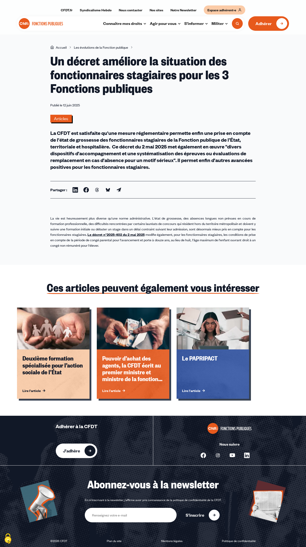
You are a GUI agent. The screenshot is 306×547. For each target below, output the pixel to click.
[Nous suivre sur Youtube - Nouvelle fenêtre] (232, 455)
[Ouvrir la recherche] (237, 23)
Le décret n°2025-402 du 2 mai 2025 (115, 234)
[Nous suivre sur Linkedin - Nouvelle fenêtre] (247, 455)
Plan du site (114, 541)
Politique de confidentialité (239, 541)
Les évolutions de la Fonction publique (101, 47)
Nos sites (156, 10)
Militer (219, 23)
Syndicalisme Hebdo (96, 10)
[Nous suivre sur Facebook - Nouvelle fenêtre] (203, 455)
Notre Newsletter (183, 10)
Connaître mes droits (125, 23)
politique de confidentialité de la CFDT (197, 500)
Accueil (58, 47)
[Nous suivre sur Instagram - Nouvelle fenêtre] (218, 455)
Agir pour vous (165, 23)
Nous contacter (130, 10)
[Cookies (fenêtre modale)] (8, 539)
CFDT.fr (67, 10)
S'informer (196, 23)
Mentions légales (171, 541)
